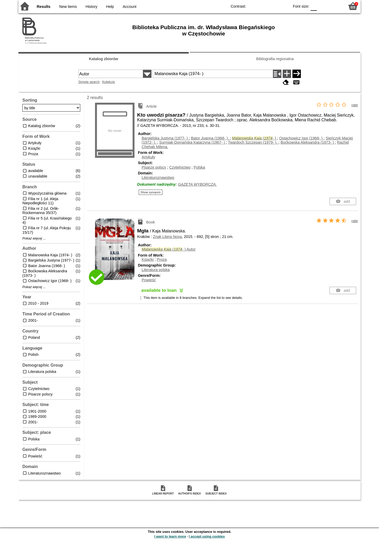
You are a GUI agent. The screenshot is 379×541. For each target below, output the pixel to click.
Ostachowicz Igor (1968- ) (301, 138)
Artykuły (148, 157)
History (91, 6)
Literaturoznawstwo (158, 177)
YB (273, 6)
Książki (148, 259)
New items (68, 6)
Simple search (89, 82)
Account (129, 6)
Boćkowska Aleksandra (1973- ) (308, 142)
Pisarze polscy (154, 167)
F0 (313, 6)
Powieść (149, 280)
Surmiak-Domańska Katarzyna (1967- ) (192, 142)
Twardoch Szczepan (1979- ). (253, 142)
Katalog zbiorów (103, 59)
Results (44, 6)
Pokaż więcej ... (34, 238)
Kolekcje (108, 82)
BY (284, 6)
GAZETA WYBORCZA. (197, 184)
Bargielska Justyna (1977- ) (165, 138)
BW (262, 6)
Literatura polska (155, 270)
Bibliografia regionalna (274, 59)
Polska (199, 167)
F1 (322, 6)
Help (110, 6)
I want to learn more (170, 536)
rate (354, 105)
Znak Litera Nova (167, 237)
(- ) (254, 138)
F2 (334, 6)
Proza (162, 259)
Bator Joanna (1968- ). (210, 138)
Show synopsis (151, 192)
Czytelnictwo (180, 167)
